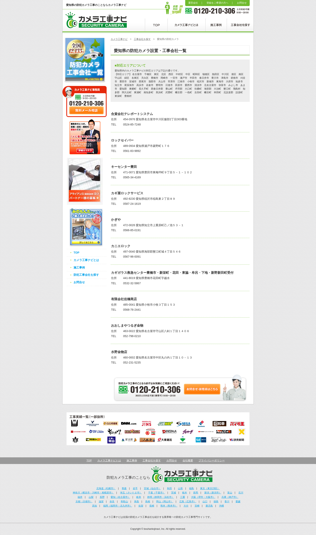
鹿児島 (209, 505)
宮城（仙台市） (152, 488)
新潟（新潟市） (212, 492)
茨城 (173, 492)
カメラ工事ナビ (119, 39)
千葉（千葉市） (156, 492)
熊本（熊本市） (168, 505)
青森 (124, 488)
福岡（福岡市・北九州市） (117, 505)
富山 (229, 492)
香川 (227, 501)
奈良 (112, 501)
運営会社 (193, 2)
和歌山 (124, 501)
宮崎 (197, 505)
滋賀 (101, 501)
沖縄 (221, 505)
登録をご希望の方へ (217, 2)
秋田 (169, 488)
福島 (191, 488)
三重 (182, 497)
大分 (186, 505)
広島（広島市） (187, 501)
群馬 (195, 492)
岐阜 (138, 497)
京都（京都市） (84, 501)
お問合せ (242, 2)
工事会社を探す (142, 39)
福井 (80, 497)
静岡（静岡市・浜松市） (160, 497)
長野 (102, 497)
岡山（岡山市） (164, 501)
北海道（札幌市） (106, 488)
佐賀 (140, 505)
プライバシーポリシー (212, 460)
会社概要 (188, 460)
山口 (205, 501)
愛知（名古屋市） (120, 497)
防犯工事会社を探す (86, 274)
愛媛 (238, 501)
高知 (94, 505)
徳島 (216, 501)
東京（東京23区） (210, 488)
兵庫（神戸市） (229, 497)
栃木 (184, 492)
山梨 (91, 497)
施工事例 (79, 267)
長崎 (151, 505)
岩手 (135, 488)
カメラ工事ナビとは (86, 260)
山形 (180, 488)
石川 (240, 492)
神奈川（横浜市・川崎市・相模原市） (93, 492)
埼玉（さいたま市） (131, 492)
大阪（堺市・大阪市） (203, 497)
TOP (76, 252)
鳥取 (136, 501)
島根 (147, 501)
